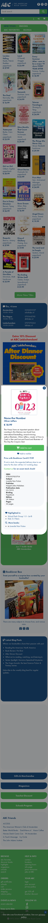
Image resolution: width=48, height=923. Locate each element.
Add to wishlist (24, 453)
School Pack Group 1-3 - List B (20, 516)
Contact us (8, 468)
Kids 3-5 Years (13, 518)
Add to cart (24, 448)
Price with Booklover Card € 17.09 (19, 458)
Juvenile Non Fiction (18, 526)
